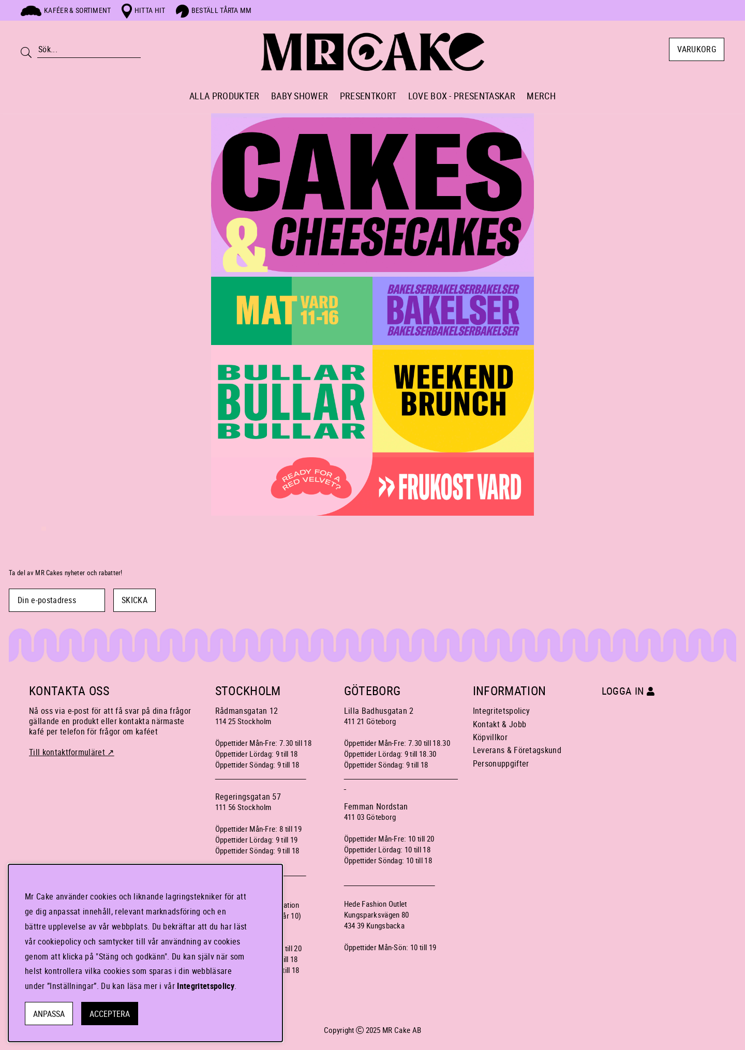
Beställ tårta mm (214, 10)
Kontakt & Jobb (499, 724)
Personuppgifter (501, 763)
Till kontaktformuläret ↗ (71, 752)
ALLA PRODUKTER (224, 95)
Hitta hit (144, 10)
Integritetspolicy (501, 711)
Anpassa (49, 1013)
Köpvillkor (490, 737)
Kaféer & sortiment (66, 10)
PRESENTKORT (368, 95)
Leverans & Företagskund (517, 750)
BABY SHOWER (300, 95)
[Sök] (89, 49)
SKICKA (134, 600)
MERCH (541, 95)
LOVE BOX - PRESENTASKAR (461, 95)
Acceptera (110, 1013)
